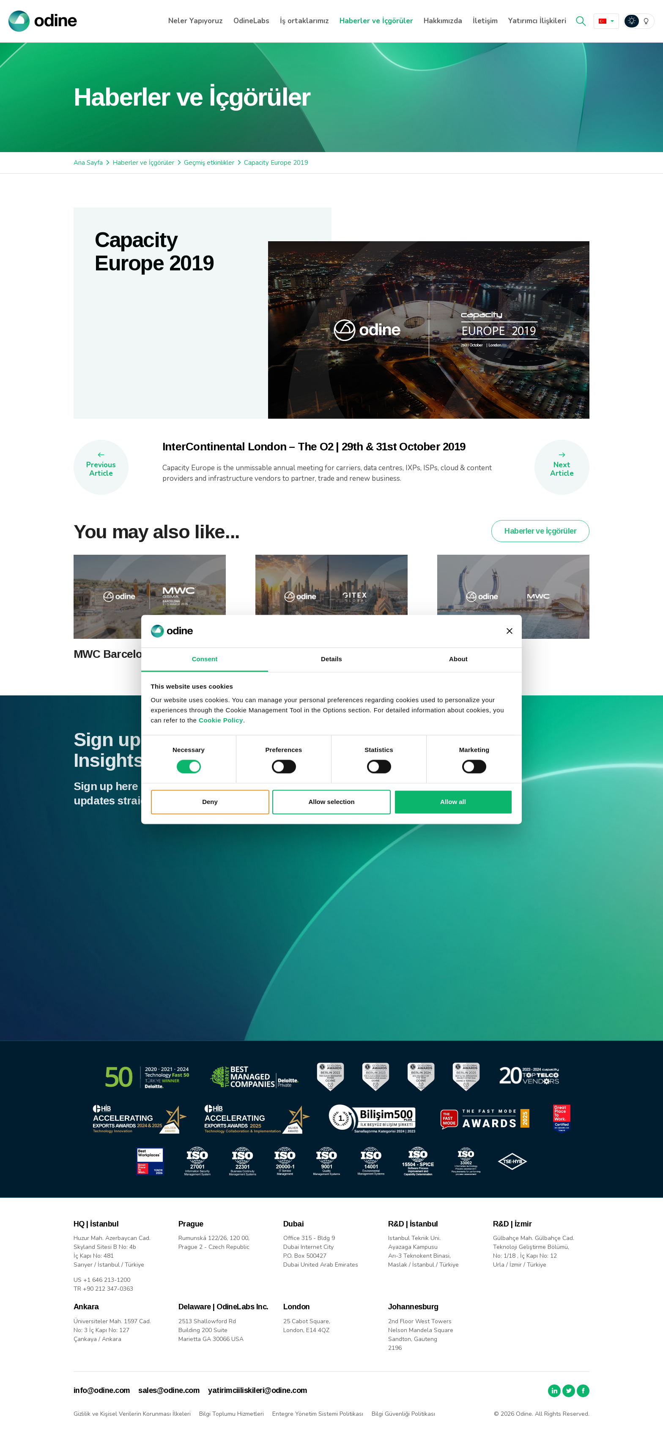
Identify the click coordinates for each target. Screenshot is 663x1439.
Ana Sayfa (88, 162)
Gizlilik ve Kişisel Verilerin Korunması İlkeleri (132, 1414)
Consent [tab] (205, 658)
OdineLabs (251, 21)
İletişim (485, 21)
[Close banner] (509, 631)
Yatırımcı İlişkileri (537, 21)
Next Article (562, 469)
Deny (210, 801)
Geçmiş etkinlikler (209, 162)
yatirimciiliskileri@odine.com (257, 1390)
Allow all (453, 801)
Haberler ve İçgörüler (376, 21)
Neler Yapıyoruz (195, 21)
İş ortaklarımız (304, 21)
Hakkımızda (443, 21)
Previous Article (101, 469)
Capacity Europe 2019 (276, 162)
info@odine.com (102, 1390)
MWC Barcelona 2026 (127, 673)
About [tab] (458, 658)
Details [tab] (331, 658)
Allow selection (331, 801)
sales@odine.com (169, 1390)
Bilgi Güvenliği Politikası (403, 1414)
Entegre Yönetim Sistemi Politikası (317, 1414)
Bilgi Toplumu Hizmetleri (231, 1414)
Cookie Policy (221, 720)
